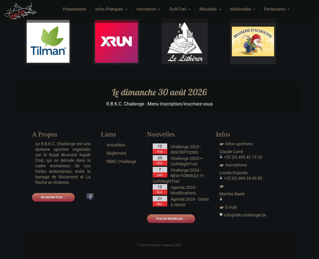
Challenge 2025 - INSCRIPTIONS (186, 149)
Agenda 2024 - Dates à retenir (190, 202)
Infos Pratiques (111, 9)
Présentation (74, 9)
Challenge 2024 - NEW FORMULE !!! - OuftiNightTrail (179, 176)
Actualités (116, 144)
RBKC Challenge (121, 161)
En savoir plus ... (53, 197)
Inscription (148, 9)
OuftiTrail (179, 9)
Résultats (210, 9)
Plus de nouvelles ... (171, 218)
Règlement (116, 153)
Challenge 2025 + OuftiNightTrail (187, 161)
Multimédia (242, 9)
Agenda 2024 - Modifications (184, 190)
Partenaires (277, 9)
